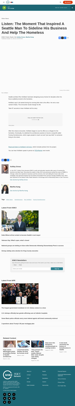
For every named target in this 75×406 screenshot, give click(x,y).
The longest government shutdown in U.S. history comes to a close (24, 308)
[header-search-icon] (60, 2)
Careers (44, 381)
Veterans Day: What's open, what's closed (15, 240)
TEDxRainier (38, 150)
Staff (28, 378)
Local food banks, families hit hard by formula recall (23, 351)
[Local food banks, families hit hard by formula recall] (23, 344)
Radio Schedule (30, 385)
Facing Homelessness (39, 199)
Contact (29, 374)
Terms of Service (62, 378)
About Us (29, 371)
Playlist (44, 371)
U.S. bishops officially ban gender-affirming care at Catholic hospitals (24, 313)
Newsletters (45, 378)
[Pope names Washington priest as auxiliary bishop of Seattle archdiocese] (9, 344)
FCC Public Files (62, 385)
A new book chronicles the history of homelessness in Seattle (65, 346)
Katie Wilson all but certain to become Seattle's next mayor (21, 235)
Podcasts (44, 374)
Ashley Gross (21, 37)
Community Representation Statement (64, 375)
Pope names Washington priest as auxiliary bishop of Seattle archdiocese (9, 353)
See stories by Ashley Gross (19, 180)
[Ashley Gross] (5, 169)
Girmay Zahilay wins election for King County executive (20, 251)
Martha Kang (30, 37)
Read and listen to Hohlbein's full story (20, 147)
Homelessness (19, 199)
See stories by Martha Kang (19, 191)
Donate (68, 2)
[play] (4, 8)
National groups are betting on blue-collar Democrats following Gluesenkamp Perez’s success (33, 245)
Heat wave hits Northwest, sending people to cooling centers (51, 345)
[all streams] (72, 8)
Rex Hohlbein (28, 199)
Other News (5, 18)
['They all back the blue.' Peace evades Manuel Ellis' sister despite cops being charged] (37, 344)
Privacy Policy (61, 382)
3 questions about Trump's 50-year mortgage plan (18, 323)
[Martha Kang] (5, 189)
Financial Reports (62, 371)
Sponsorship (45, 385)
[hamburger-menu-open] (3, 2)
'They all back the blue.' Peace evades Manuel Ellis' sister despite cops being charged (37, 354)
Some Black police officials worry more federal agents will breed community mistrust (30, 318)
